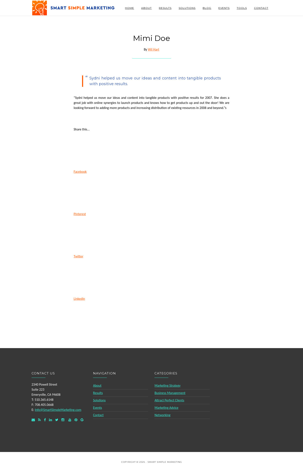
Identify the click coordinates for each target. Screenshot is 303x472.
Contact (98, 415)
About (97, 386)
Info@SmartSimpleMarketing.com (58, 410)
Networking (162, 415)
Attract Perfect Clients (169, 400)
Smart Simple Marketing (74, 8)
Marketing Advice (166, 408)
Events (97, 408)
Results (98, 393)
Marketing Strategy (167, 386)
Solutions (99, 400)
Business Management (169, 393)
